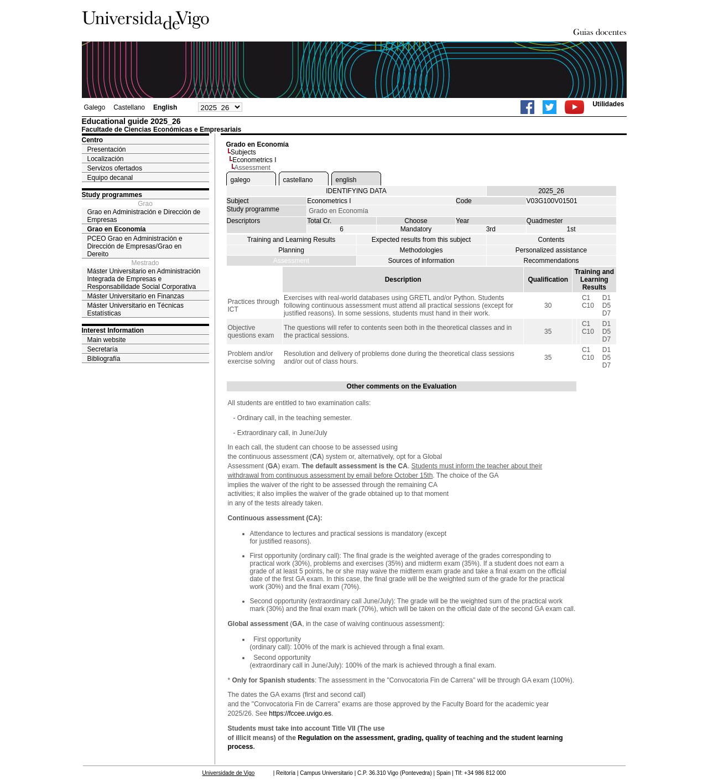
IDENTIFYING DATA (356, 191)
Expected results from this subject (421, 240)
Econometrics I (254, 160)
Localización (105, 159)
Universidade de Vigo (228, 773)
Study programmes (112, 195)
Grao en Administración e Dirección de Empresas (144, 216)
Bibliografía (104, 359)
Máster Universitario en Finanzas (135, 296)
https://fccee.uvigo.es (300, 713)
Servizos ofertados (114, 168)
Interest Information (113, 330)
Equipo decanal (110, 178)
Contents (551, 240)
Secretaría (102, 349)
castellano (298, 180)
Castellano (129, 107)
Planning (291, 250)
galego (241, 180)
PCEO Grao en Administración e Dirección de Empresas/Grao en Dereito (135, 246)
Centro (92, 140)
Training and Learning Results (291, 240)
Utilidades (608, 104)
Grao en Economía (116, 229)
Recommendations (551, 261)
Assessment (291, 261)
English (165, 107)
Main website (106, 340)
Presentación (106, 149)
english (346, 180)
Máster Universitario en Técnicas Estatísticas (135, 309)
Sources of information (421, 261)
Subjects (243, 152)
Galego (95, 107)
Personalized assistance (551, 250)
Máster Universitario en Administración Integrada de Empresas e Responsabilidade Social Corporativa (144, 279)
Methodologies (420, 250)
